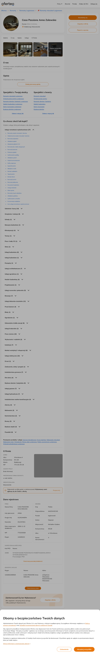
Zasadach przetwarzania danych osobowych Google (36, 625)
